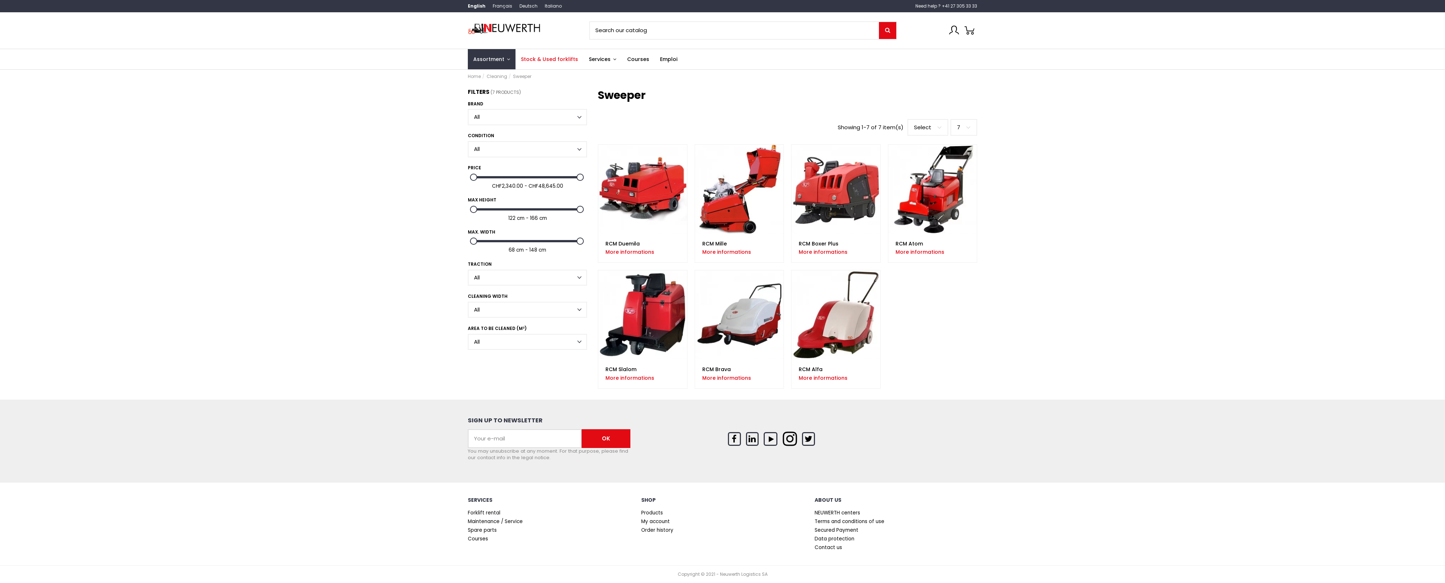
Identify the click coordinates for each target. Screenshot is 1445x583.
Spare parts (482, 530)
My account (655, 521)
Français (502, 6)
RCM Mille (714, 243)
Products (652, 513)
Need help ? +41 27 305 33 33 (946, 6)
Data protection (834, 539)
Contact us (828, 547)
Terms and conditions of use (849, 521)
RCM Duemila (622, 243)
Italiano (553, 6)
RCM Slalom (621, 369)
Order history (657, 530)
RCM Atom (909, 243)
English (477, 6)
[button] (602, 59)
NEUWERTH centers (837, 513)
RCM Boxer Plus (818, 243)
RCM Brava (716, 369)
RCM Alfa (811, 369)
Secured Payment (836, 530)
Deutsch (528, 6)
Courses (478, 539)
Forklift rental (484, 513)
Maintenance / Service (495, 521)
